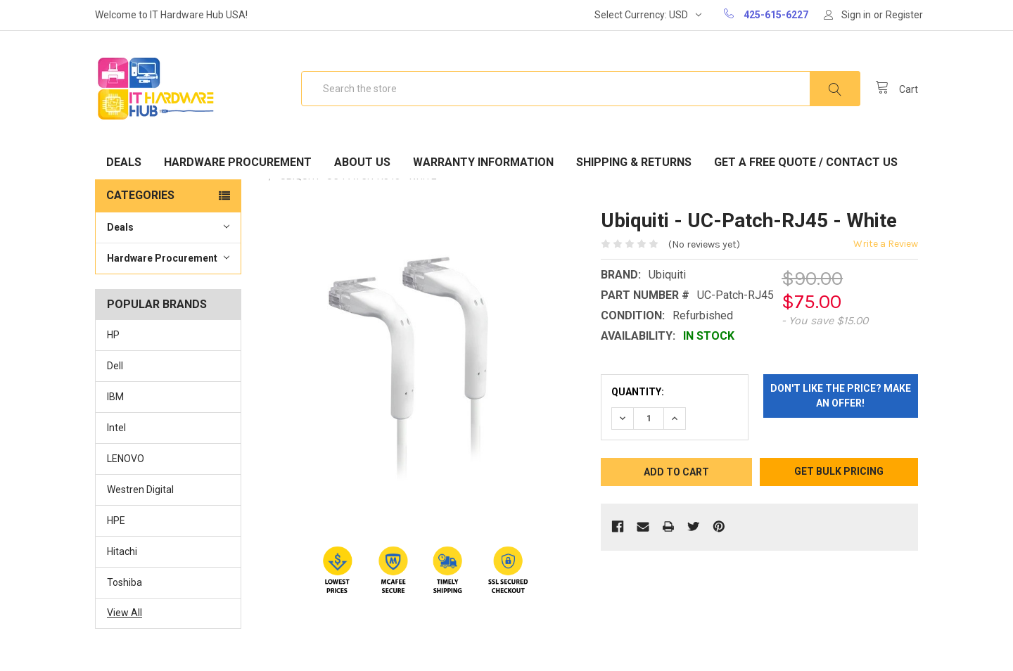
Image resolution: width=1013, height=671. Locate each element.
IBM (115, 396)
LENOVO (125, 458)
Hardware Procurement (238, 162)
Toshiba (124, 582)
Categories (140, 195)
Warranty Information (483, 162)
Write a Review (885, 244)
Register (904, 14)
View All (124, 612)
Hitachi (122, 551)
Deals (123, 162)
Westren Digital (140, 489)
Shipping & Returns (634, 162)
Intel (116, 427)
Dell (115, 365)
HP (113, 334)
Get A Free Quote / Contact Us (806, 162)
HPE (116, 520)
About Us (362, 162)
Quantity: (637, 391)
